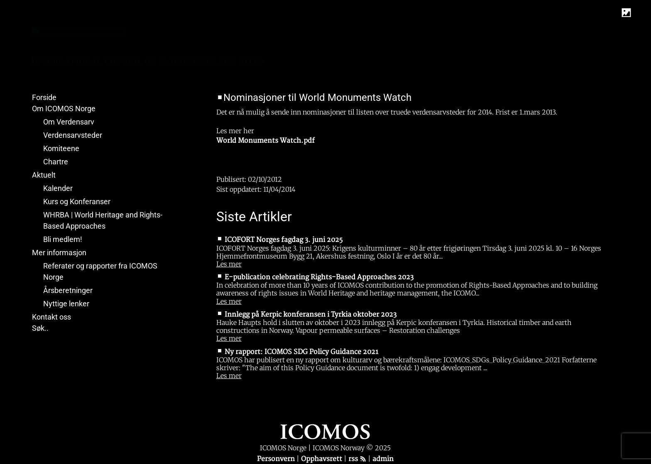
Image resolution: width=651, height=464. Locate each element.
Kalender (58, 188)
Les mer (229, 264)
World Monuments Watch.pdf (265, 141)
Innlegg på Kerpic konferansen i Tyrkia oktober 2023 (310, 314)
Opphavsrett (322, 459)
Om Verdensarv (68, 121)
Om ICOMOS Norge (63, 108)
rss (357, 459)
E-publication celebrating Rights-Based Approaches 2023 (319, 277)
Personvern (276, 459)
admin (383, 459)
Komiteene (61, 148)
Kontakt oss (51, 317)
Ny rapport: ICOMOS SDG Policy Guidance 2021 (301, 352)
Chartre (55, 161)
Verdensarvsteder (72, 135)
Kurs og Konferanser (76, 201)
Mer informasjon (59, 252)
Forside (44, 97)
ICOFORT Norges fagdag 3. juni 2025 (284, 240)
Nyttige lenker (66, 303)
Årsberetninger (68, 290)
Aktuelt (44, 175)
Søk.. (40, 328)
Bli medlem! (62, 239)
